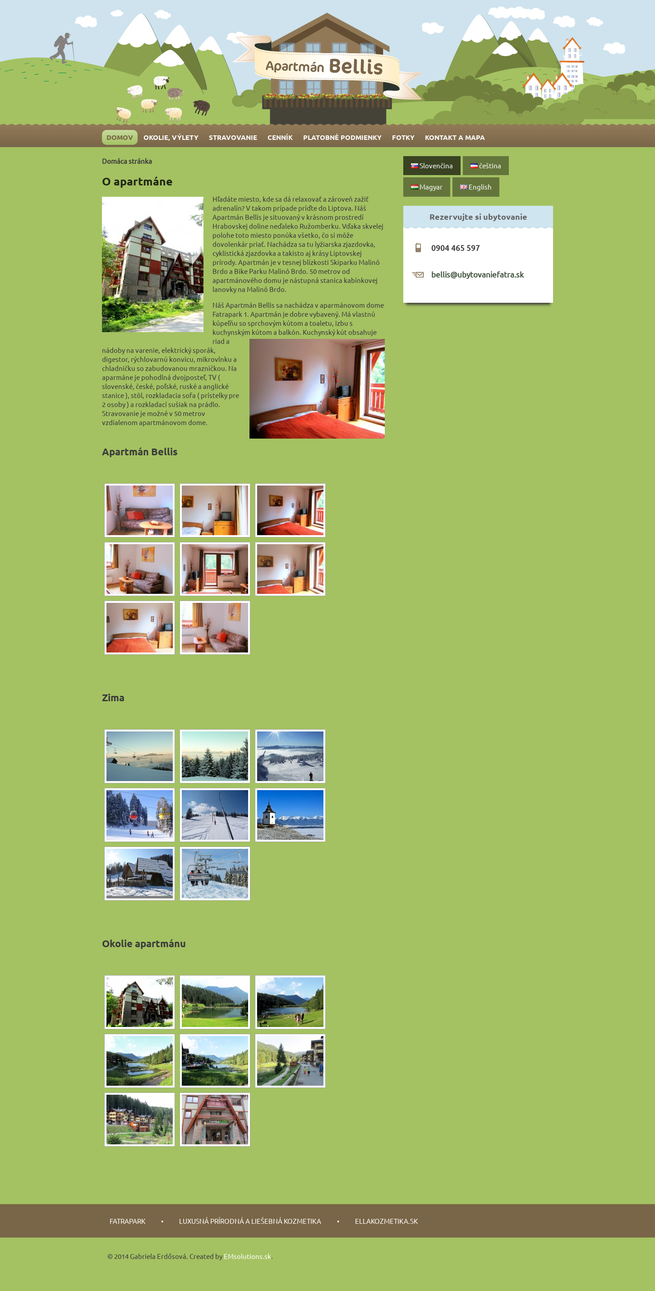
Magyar (427, 186)
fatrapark (127, 1221)
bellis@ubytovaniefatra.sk (477, 274)
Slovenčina (432, 165)
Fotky (403, 137)
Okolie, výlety (170, 137)
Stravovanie (233, 137)
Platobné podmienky (342, 137)
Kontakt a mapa (455, 137)
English (476, 186)
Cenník (280, 137)
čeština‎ (485, 165)
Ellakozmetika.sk (386, 1221)
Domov (119, 137)
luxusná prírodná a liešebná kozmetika (250, 1221)
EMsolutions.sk (247, 1256)
